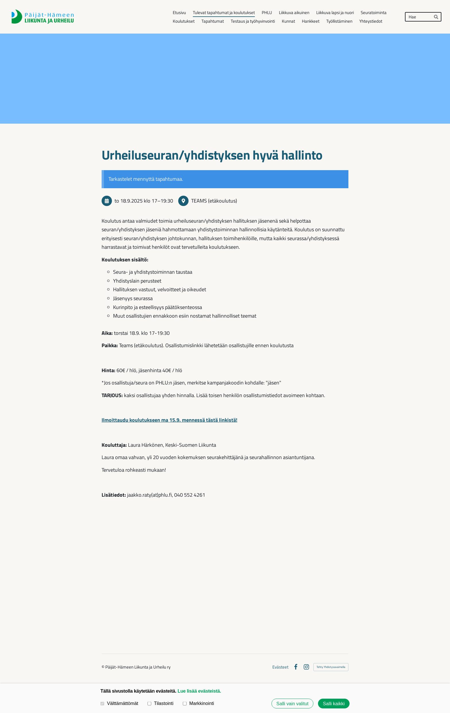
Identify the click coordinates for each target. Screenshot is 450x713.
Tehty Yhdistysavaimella (331, 667)
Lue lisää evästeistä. (199, 690)
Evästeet (280, 667)
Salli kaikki (334, 703)
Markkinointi (198, 703)
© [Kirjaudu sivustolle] (103, 667)
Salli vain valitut (292, 703)
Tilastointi (160, 703)
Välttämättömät (119, 703)
